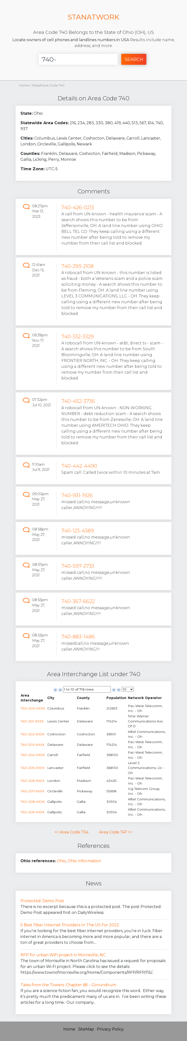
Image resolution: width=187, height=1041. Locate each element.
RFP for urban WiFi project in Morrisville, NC (62, 955)
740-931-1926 (77, 495)
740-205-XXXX (33, 768)
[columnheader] (33, 698)
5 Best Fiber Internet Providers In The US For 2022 (69, 925)
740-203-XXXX (33, 745)
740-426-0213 (77, 207)
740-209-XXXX (33, 812)
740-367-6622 (78, 601)
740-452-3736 (78, 401)
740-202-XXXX (33, 734)
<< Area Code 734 (71, 832)
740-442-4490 (79, 466)
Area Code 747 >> (115, 832)
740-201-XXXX (32, 721)
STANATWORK (93, 17)
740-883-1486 (78, 637)
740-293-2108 (77, 266)
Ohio (61, 861)
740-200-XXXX (33, 708)
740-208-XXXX (33, 802)
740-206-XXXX (33, 781)
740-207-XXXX (32, 791)
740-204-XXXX (33, 755)
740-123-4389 (77, 531)
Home (24, 85)
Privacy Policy (110, 1029)
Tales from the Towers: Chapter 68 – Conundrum (68, 985)
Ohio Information (84, 861)
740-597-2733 (77, 566)
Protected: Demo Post (42, 901)
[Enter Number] (78, 59)
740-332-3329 (77, 336)
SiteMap (86, 1029)
